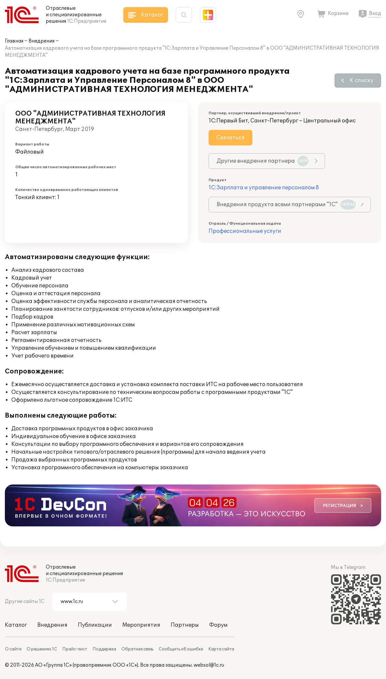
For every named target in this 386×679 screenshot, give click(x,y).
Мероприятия (141, 625)
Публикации (95, 625)
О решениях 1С (42, 649)
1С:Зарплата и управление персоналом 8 (264, 187)
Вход (375, 13)
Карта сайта (221, 649)
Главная (14, 41)
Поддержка (104, 649)
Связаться (230, 137)
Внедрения (41, 41)
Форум (218, 625)
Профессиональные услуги (245, 231)
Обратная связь (137, 649)
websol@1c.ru (209, 665)
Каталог (16, 625)
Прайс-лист (74, 649)
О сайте (13, 649)
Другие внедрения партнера (262, 161)
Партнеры (185, 625)
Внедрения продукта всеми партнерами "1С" (286, 204)
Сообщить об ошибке (181, 649)
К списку (361, 80)
